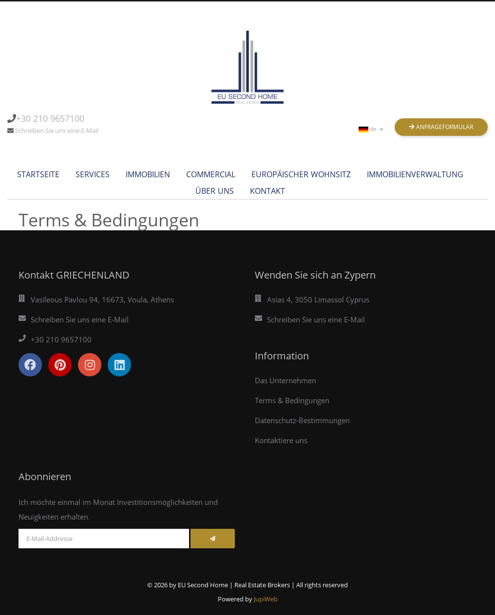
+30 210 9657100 (50, 118)
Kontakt (267, 191)
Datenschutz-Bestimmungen (302, 420)
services (93, 174)
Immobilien (148, 174)
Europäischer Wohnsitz (301, 174)
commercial (210, 174)
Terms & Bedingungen (292, 400)
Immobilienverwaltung (415, 174)
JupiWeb (266, 599)
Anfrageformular (441, 127)
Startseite (38, 174)
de (371, 129)
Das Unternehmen (285, 380)
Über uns (214, 191)
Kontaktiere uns (281, 440)
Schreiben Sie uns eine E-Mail (56, 130)
